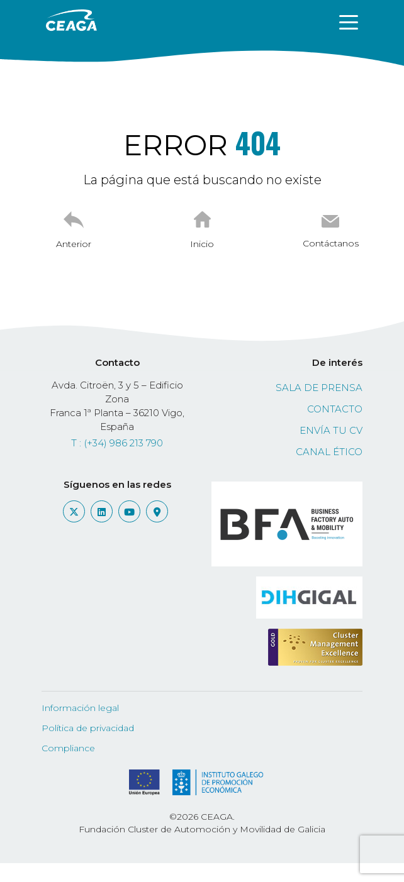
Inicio (202, 244)
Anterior (73, 244)
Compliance (68, 748)
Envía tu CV (331, 430)
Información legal (80, 708)
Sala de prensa (319, 388)
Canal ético (329, 452)
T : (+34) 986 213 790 (117, 443)
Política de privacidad (88, 728)
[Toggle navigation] (349, 21)
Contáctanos (331, 243)
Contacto (334, 409)
